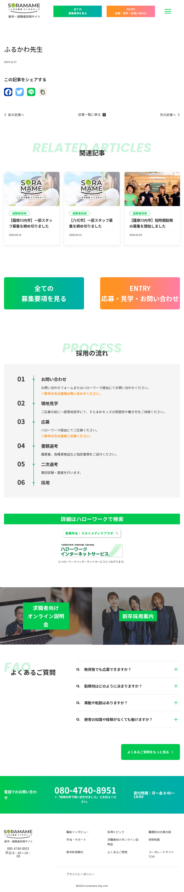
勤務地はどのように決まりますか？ (132, 686)
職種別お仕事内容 (160, 832)
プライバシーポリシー (80, 874)
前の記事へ (16, 114)
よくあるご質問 (117, 852)
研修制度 (154, 840)
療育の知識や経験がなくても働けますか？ (132, 719)
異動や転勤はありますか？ (132, 702)
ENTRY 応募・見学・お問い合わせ (131, 11)
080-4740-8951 (85, 790)
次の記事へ (168, 114)
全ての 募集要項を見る (78, 11)
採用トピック (115, 832)
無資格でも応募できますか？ (132, 669)
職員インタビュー (77, 832)
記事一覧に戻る (89, 114)
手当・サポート (76, 840)
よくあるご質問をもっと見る (148, 751)
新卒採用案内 (74, 852)
